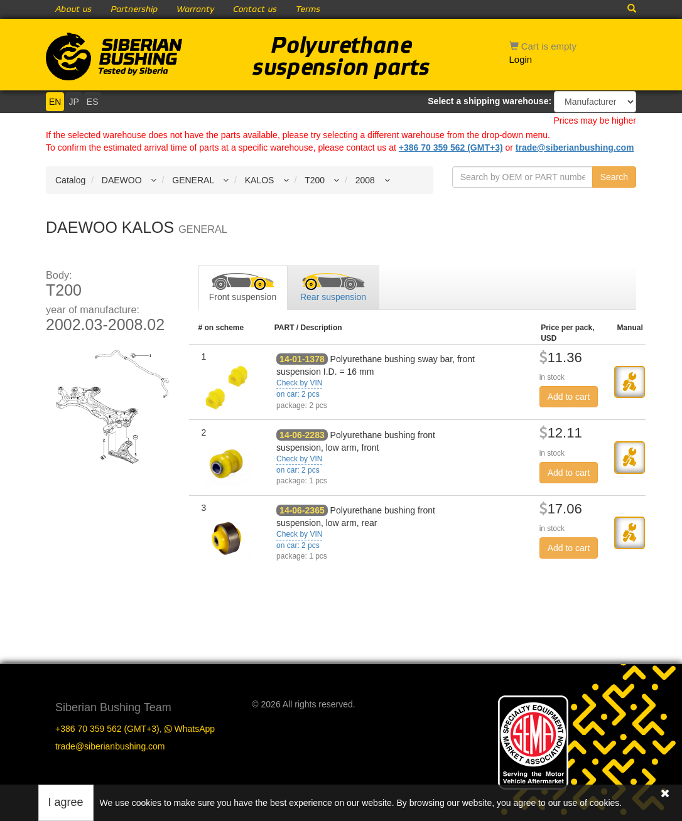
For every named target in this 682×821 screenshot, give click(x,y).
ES (93, 102)
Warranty (195, 9)
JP (73, 102)
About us (73, 9)
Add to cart (569, 397)
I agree (66, 802)
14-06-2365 (302, 510)
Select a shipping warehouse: (489, 101)
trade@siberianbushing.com (575, 147)
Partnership (134, 9)
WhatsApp (190, 729)
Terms (308, 9)
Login (521, 59)
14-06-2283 (302, 435)
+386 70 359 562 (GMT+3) (451, 147)
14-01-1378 (302, 359)
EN (55, 102)
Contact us (255, 9)
